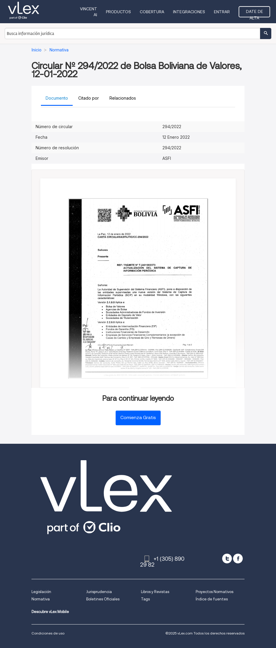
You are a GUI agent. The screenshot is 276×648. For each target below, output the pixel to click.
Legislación (41, 592)
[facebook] (238, 558)
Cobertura (152, 11)
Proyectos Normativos (214, 592)
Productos (118, 11)
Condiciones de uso (47, 633)
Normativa (40, 599)
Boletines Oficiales (102, 599)
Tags (145, 599)
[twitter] (227, 558)
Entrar (222, 11)
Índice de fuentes (212, 599)
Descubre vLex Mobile (50, 612)
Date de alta (254, 13)
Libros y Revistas (155, 592)
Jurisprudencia (99, 592)
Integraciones (189, 11)
